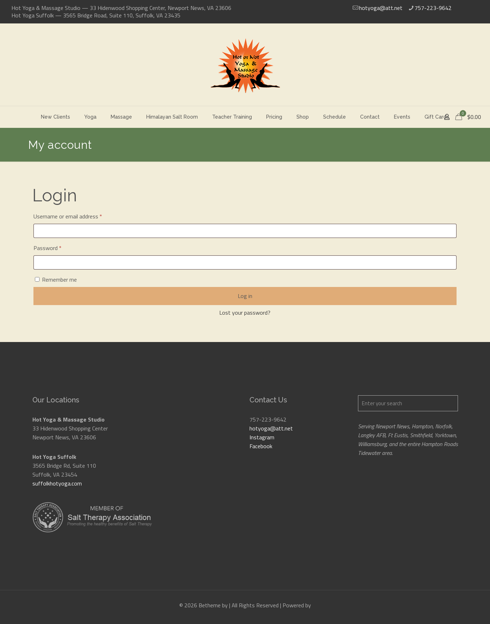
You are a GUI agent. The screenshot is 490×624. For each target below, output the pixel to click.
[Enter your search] (408, 403)
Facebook (260, 446)
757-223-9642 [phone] (433, 8)
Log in (245, 296)
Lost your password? (244, 312)
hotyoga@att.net (271, 428)
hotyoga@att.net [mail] (380, 8)
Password (57, 247)
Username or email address (77, 216)
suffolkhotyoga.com (57, 483)
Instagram (261, 437)
